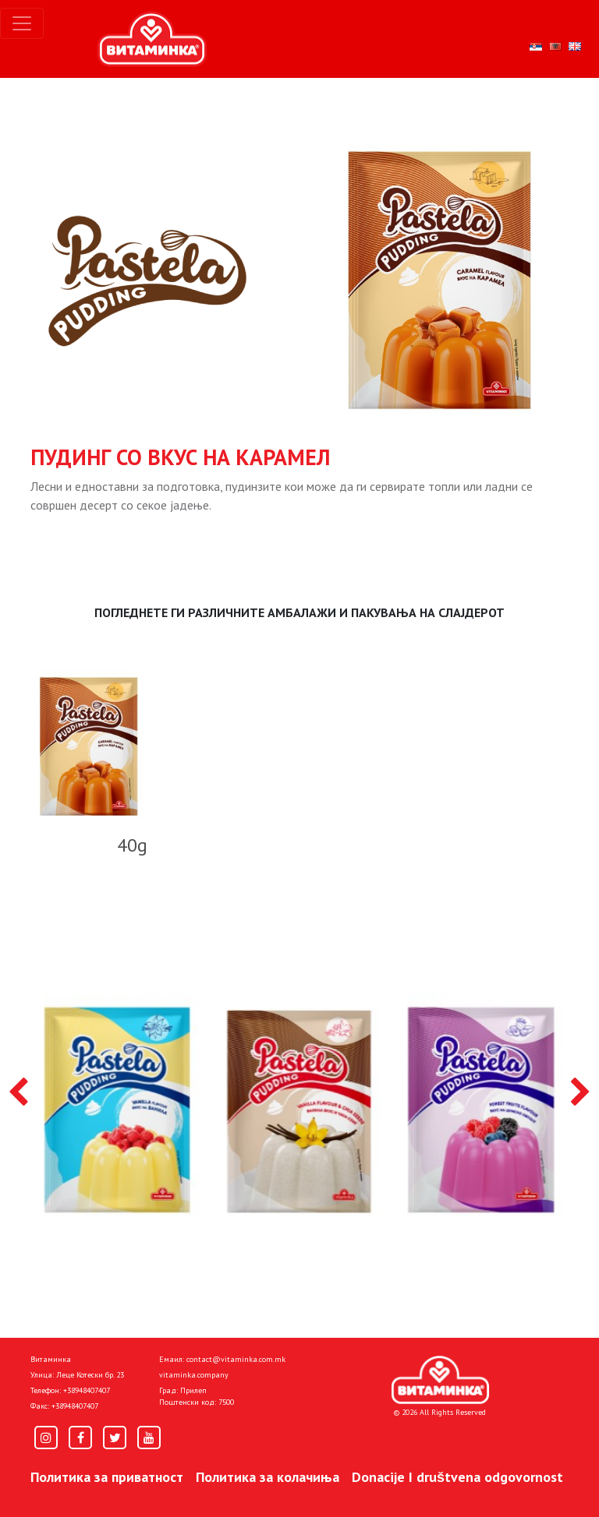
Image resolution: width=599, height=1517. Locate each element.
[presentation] (18, 1093)
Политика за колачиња (267, 1477)
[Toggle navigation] (22, 23)
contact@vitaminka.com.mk (235, 1359)
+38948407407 (86, 1390)
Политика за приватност (106, 1477)
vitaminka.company (194, 1375)
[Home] (440, 1379)
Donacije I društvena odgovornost (457, 1477)
